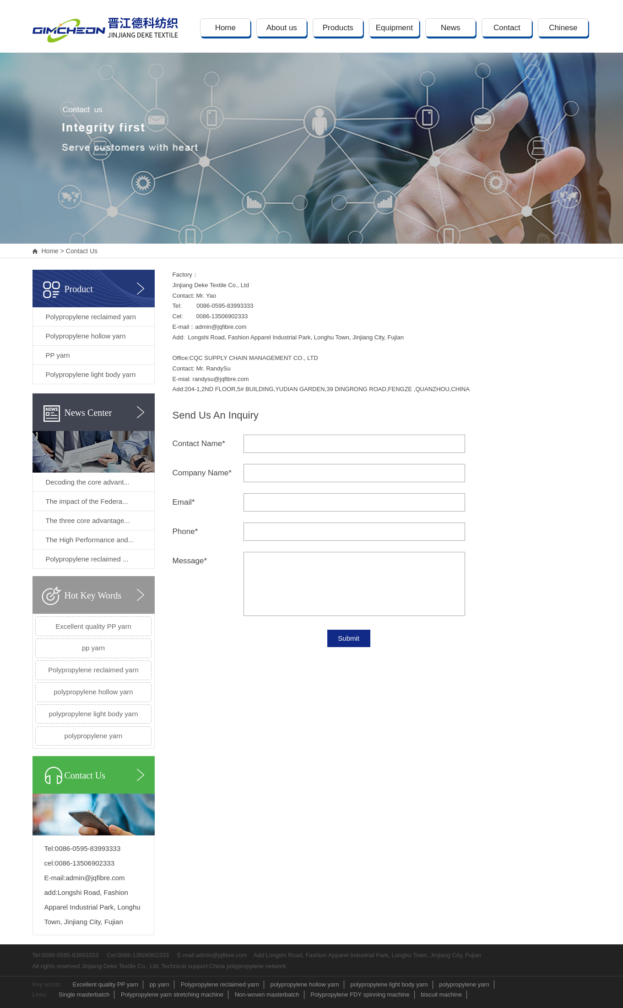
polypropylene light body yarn (93, 714)
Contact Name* (199, 443)
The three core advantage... (88, 520)
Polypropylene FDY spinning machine (360, 994)
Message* (190, 560)
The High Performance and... (90, 540)
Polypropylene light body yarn (91, 374)
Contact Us (82, 251)
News (450, 27)
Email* (184, 502)
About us (281, 27)
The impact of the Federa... (87, 501)
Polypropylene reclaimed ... (87, 559)
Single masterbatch (84, 994)
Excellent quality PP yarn (93, 626)
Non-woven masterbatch (267, 994)
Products (338, 27)
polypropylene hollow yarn (93, 692)
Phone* (185, 531)
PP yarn (58, 355)
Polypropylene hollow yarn (86, 336)
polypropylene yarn (94, 736)
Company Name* (202, 473)
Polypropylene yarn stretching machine (172, 994)
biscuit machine (441, 994)
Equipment (394, 27)
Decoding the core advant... (88, 482)
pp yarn (93, 648)
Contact (506, 27)
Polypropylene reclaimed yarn (91, 317)
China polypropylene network (247, 966)
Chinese (563, 27)
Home (225, 27)
